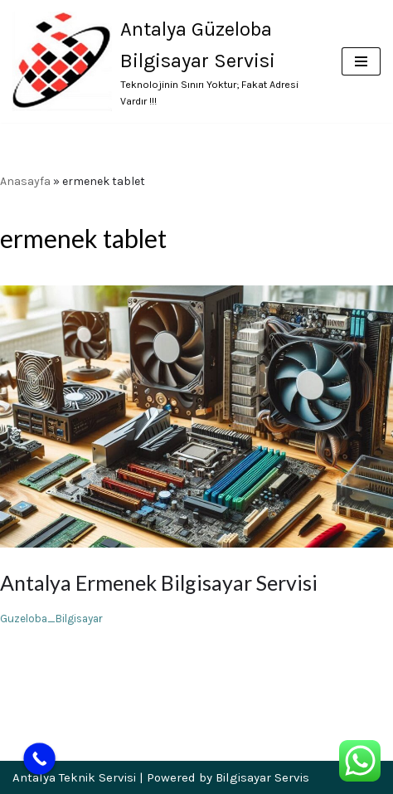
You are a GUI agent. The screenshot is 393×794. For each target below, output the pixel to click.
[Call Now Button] (39, 759)
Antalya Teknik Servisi (74, 777)
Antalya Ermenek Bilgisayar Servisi (159, 582)
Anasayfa (25, 181)
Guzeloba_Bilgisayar (51, 618)
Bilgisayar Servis (262, 777)
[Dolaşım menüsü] (361, 61)
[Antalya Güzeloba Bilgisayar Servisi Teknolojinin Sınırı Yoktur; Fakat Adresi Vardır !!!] (164, 61)
